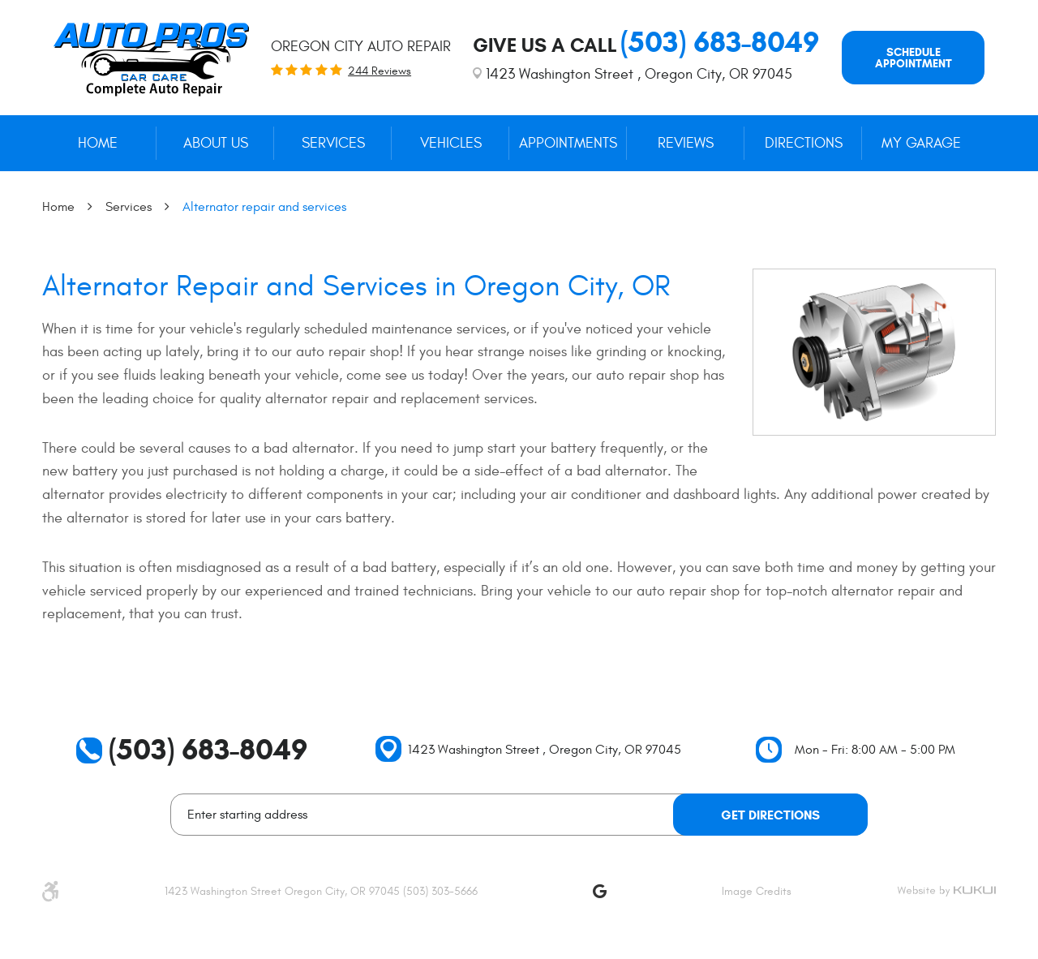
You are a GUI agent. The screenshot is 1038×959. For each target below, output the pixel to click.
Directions (804, 143)
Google (599, 891)
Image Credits (756, 891)
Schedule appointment (913, 58)
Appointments (568, 143)
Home (98, 143)
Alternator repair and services (264, 207)
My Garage (921, 143)
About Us (215, 143)
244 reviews (379, 71)
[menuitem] (97, 143)
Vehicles (451, 143)
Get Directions (770, 815)
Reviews (686, 143)
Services (333, 143)
